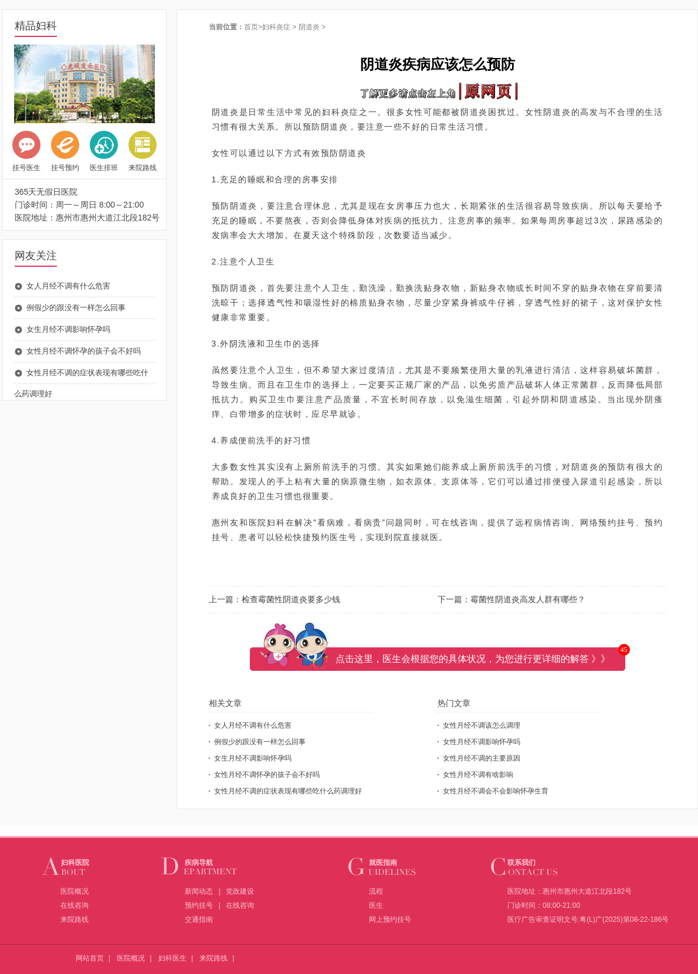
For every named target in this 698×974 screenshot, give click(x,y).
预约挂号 (199, 905)
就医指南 (383, 862)
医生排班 (104, 151)
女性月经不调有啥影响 (478, 775)
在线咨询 (74, 905)
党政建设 (240, 891)
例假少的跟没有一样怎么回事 (76, 307)
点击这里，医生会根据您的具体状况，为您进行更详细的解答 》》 (473, 659)
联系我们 (521, 862)
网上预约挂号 (390, 919)
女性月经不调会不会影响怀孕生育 (495, 791)
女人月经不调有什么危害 (68, 285)
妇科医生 (172, 958)
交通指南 (199, 919)
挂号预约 (65, 151)
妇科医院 (75, 862)
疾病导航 (199, 862)
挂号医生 (26, 151)
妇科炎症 (276, 27)
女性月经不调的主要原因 (481, 758)
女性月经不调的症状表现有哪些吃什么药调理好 (288, 791)
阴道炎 (309, 27)
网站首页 (90, 958)
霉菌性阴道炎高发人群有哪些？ (527, 599)
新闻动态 (199, 891)
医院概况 (74, 891)
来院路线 (142, 151)
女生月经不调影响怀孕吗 (68, 329)
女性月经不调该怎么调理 (481, 725)
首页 (251, 27)
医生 (376, 905)
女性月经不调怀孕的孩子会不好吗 (83, 351)
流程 (376, 891)
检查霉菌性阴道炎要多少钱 (291, 599)
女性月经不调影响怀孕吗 (481, 742)
